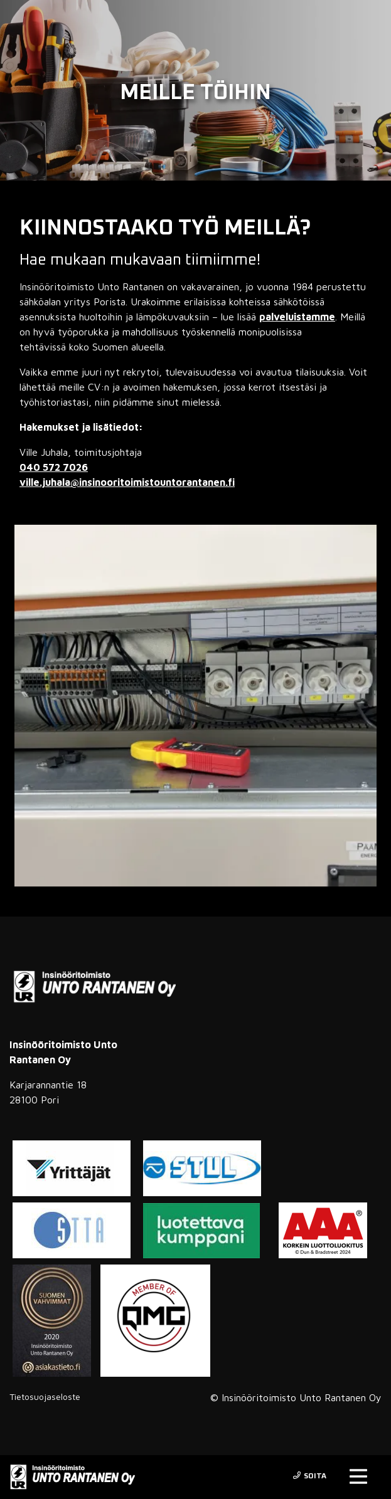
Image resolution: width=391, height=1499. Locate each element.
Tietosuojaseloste (44, 1396)
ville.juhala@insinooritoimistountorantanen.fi (127, 482)
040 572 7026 (53, 467)
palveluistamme (297, 316)
